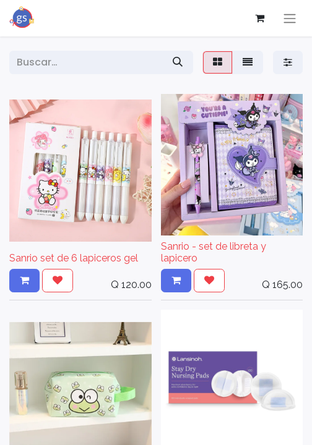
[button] (24, 280)
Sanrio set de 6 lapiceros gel (73, 258)
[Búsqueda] (177, 62)
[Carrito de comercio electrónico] (259, 18)
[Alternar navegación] (290, 18)
